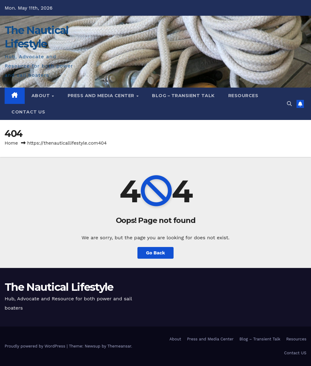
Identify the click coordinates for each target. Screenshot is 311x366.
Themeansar (119, 346)
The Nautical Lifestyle (59, 287)
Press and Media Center (102, 95)
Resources (243, 95)
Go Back (155, 253)
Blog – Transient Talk (183, 95)
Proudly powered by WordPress (36, 346)
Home (11, 143)
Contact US (28, 112)
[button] (289, 104)
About (41, 95)
